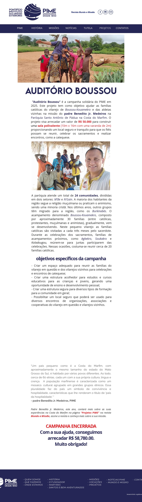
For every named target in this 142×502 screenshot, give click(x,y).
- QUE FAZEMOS (32, 482)
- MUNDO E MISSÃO (117, 482)
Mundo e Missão (40, 416)
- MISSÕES (93, 479)
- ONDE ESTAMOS (33, 485)
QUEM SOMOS (33, 479)
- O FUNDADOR (56, 482)
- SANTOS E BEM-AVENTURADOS (65, 487)
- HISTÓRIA (53, 479)
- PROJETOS (94, 485)
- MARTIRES (54, 485)
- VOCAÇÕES (95, 482)
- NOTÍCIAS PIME (115, 479)
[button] (70, 165)
